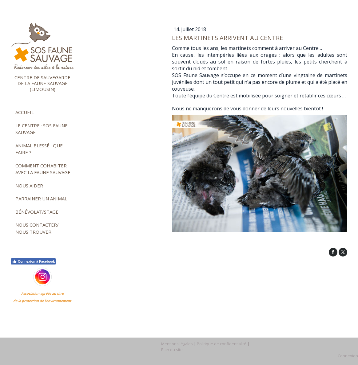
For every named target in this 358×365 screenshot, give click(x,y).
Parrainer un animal (41, 198)
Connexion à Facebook (33, 261)
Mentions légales (177, 344)
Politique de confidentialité (221, 344)
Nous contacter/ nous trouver (37, 228)
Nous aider (29, 185)
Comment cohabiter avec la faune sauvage (42, 169)
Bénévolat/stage (36, 212)
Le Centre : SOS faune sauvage (41, 129)
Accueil (24, 112)
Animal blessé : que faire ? (39, 149)
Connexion (348, 356)
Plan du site (172, 349)
